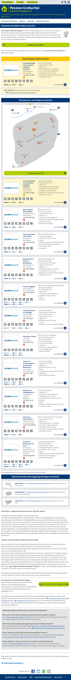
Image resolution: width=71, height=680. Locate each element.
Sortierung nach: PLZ (47, 173)
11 (24, 244)
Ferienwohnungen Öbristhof (29, 235)
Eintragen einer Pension (26, 600)
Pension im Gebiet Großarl (18, 643)
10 (24, 295)
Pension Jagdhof (29, 287)
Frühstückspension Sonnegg (29, 311)
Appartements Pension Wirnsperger (28, 261)
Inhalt (20, 2)
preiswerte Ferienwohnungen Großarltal (49, 628)
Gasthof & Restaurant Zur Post (28, 444)
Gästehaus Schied (29, 336)
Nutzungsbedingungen (43, 677)
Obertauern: (19, 483)
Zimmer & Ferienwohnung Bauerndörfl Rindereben (28, 364)
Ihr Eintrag (32, 2)
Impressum (58, 677)
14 (24, 77)
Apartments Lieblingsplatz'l (28, 391)
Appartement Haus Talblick (28, 211)
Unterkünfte (7, 2)
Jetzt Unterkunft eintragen (54, 584)
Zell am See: (19, 501)
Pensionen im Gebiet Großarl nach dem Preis (48, 626)
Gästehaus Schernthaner (28, 418)
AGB (30, 677)
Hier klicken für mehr (22, 92)
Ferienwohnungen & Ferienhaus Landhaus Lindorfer (29, 66)
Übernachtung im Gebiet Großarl (18, 617)
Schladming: (19, 492)
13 (24, 321)
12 (24, 458)
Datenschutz (22, 677)
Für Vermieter (10, 677)
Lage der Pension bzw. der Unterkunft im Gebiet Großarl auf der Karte (33, 636)
